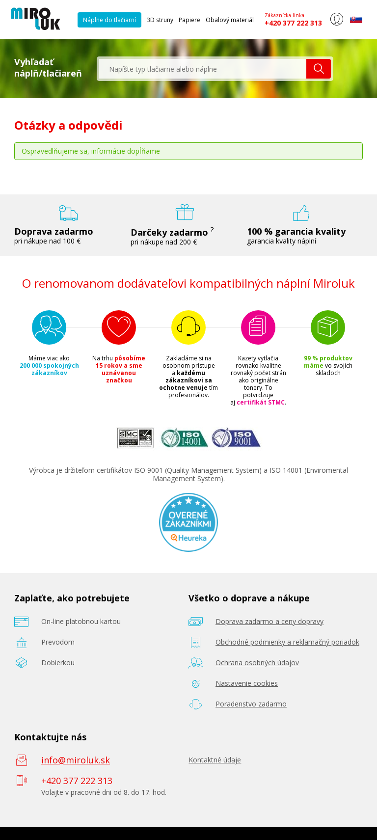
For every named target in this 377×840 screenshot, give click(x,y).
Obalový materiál (230, 20)
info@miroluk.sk (75, 760)
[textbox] (202, 69)
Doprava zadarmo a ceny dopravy (269, 621)
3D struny (160, 20)
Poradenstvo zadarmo (251, 703)
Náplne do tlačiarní (109, 20)
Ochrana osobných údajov (257, 662)
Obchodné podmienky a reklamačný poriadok (287, 642)
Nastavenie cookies (246, 683)
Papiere (189, 20)
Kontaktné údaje (214, 759)
